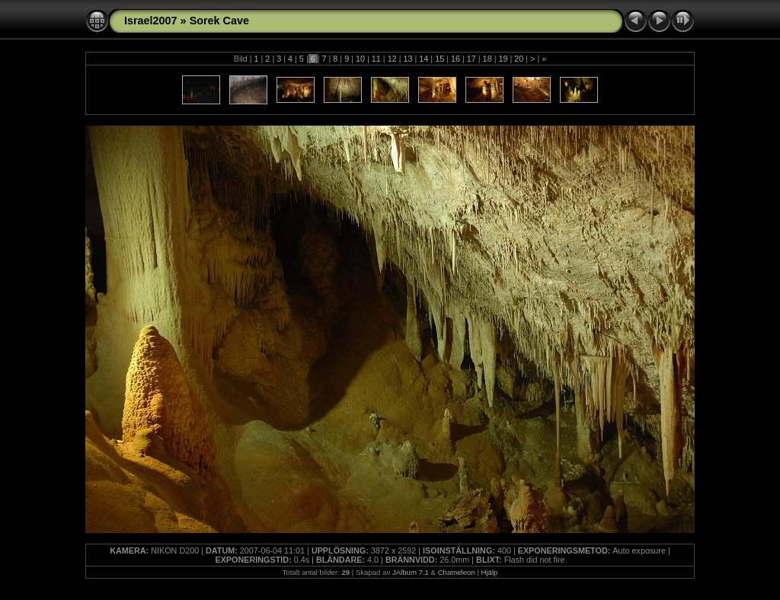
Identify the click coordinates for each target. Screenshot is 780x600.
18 (487, 58)
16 (455, 58)
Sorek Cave (219, 20)
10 (360, 58)
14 (423, 58)
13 (407, 58)
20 (519, 58)
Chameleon (456, 572)
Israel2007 (150, 20)
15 (439, 58)
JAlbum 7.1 (410, 572)
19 (503, 58)
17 (471, 58)
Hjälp (489, 572)
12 (392, 58)
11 (376, 58)
